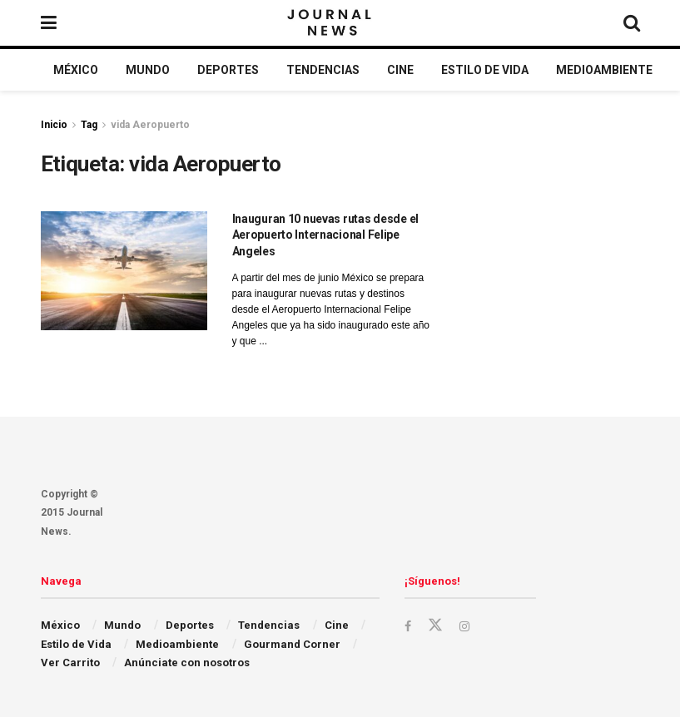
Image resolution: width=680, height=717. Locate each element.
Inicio (54, 125)
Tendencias (323, 70)
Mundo (148, 70)
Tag (89, 125)
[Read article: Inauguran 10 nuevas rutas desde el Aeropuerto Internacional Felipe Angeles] (124, 270)
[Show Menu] (49, 23)
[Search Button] (631, 23)
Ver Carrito (70, 662)
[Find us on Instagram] (467, 625)
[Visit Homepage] (330, 23)
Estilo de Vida (485, 70)
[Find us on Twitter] (436, 625)
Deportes (228, 70)
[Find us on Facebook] (409, 625)
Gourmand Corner (292, 644)
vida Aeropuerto (150, 125)
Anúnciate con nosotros (187, 662)
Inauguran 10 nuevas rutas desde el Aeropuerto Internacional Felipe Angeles (325, 235)
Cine (400, 70)
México (75, 70)
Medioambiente (604, 70)
